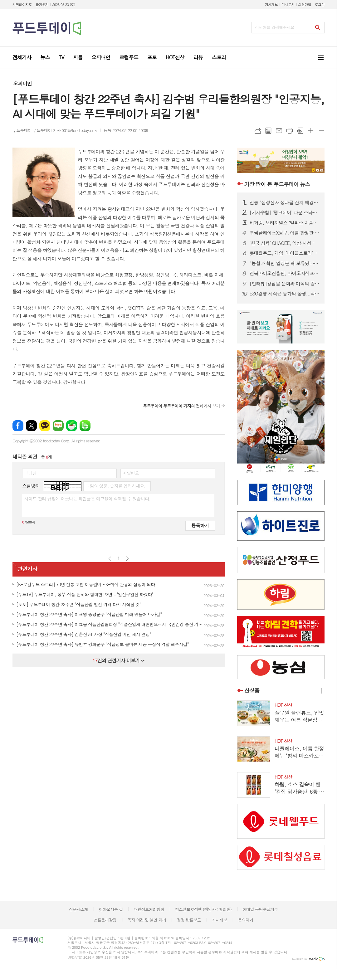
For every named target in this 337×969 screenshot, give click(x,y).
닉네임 (30, 473)
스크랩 (300, 131)
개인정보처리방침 (149, 909)
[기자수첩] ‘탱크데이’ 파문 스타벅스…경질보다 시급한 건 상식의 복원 (285, 212)
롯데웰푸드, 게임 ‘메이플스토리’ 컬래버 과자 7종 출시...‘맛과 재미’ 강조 (285, 253)
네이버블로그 (58, 425)
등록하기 (200, 525)
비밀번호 (131, 473)
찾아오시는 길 (111, 909)
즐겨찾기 (42, 4)
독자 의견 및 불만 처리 (146, 920)
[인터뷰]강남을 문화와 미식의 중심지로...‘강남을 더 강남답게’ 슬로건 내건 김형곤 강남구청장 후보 (285, 283)
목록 (268, 131)
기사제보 (271, 4)
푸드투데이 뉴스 (277, 184)
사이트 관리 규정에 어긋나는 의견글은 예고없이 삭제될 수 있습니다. (87, 498)
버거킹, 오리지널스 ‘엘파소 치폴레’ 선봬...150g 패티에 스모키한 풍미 (285, 223)
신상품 (251, 690)
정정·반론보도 (189, 920)
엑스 (31, 425)
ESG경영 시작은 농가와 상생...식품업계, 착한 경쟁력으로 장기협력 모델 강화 (285, 293)
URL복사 (258, 131)
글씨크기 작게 (321, 131)
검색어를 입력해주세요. (275, 27)
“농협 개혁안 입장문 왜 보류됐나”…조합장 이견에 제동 (285, 263)
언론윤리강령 (105, 920)
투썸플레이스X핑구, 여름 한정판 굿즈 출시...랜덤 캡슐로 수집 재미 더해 (285, 233)
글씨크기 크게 (311, 131)
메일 (279, 131)
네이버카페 (71, 425)
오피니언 (22, 83)
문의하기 (245, 920)
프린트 (289, 131)
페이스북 (17, 425)
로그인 (320, 4)
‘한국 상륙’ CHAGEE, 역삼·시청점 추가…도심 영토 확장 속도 (285, 243)
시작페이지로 (22, 4)
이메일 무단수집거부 (260, 909)
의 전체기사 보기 (181, 406)
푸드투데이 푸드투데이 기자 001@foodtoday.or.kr (54, 130)
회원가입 (304, 4)
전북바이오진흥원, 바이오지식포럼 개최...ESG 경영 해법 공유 (285, 273)
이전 (110, 558)
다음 (127, 558)
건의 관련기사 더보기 (118, 660)
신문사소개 (78, 909)
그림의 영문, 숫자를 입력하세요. (115, 486)
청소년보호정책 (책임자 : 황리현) (203, 909)
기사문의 (287, 4)
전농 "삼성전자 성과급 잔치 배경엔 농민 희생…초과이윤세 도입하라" (285, 202)
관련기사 (27, 568)
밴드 (85, 425)
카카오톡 (44, 425)
